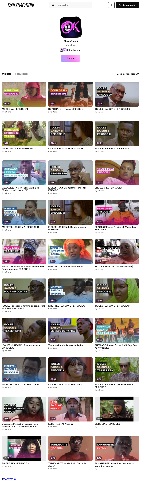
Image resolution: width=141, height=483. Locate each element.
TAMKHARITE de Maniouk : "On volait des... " (67, 464)
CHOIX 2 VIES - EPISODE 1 (108, 188)
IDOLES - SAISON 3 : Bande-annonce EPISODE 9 (114, 386)
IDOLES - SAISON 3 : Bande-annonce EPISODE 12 (67, 228)
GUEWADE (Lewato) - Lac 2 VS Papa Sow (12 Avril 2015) (116, 346)
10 (14, 479)
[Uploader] (111, 5)
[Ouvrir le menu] (4, 5)
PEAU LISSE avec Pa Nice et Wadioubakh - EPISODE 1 (117, 228)
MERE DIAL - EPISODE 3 (107, 424)
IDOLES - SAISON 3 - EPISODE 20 (112, 109)
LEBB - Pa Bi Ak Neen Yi (60, 424)
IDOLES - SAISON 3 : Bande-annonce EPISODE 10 (21, 346)
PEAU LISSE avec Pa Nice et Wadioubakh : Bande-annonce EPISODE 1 (24, 267)
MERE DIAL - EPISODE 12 (15, 109)
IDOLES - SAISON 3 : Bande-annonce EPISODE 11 (67, 189)
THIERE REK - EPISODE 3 (15, 463)
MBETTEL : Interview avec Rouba (65, 266)
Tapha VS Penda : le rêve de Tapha (65, 345)
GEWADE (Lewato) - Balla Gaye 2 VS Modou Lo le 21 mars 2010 (20, 189)
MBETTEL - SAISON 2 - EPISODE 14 (20, 227)
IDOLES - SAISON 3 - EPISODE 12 (65, 148)
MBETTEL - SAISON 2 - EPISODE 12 (20, 384)
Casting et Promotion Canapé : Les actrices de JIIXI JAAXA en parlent (20, 425)
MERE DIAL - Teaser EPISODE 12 (19, 148)
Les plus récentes (128, 74)
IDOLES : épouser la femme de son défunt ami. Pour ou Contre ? (23, 307)
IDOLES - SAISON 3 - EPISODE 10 (112, 306)
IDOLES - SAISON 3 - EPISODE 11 (112, 148)
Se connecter (127, 5)
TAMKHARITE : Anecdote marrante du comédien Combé (114, 464)
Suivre (70, 58)
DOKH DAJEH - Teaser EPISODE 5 (65, 109)
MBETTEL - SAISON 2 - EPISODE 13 (66, 306)
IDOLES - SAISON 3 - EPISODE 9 (65, 384)
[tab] (7, 74)
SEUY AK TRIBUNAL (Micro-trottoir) (114, 266)
